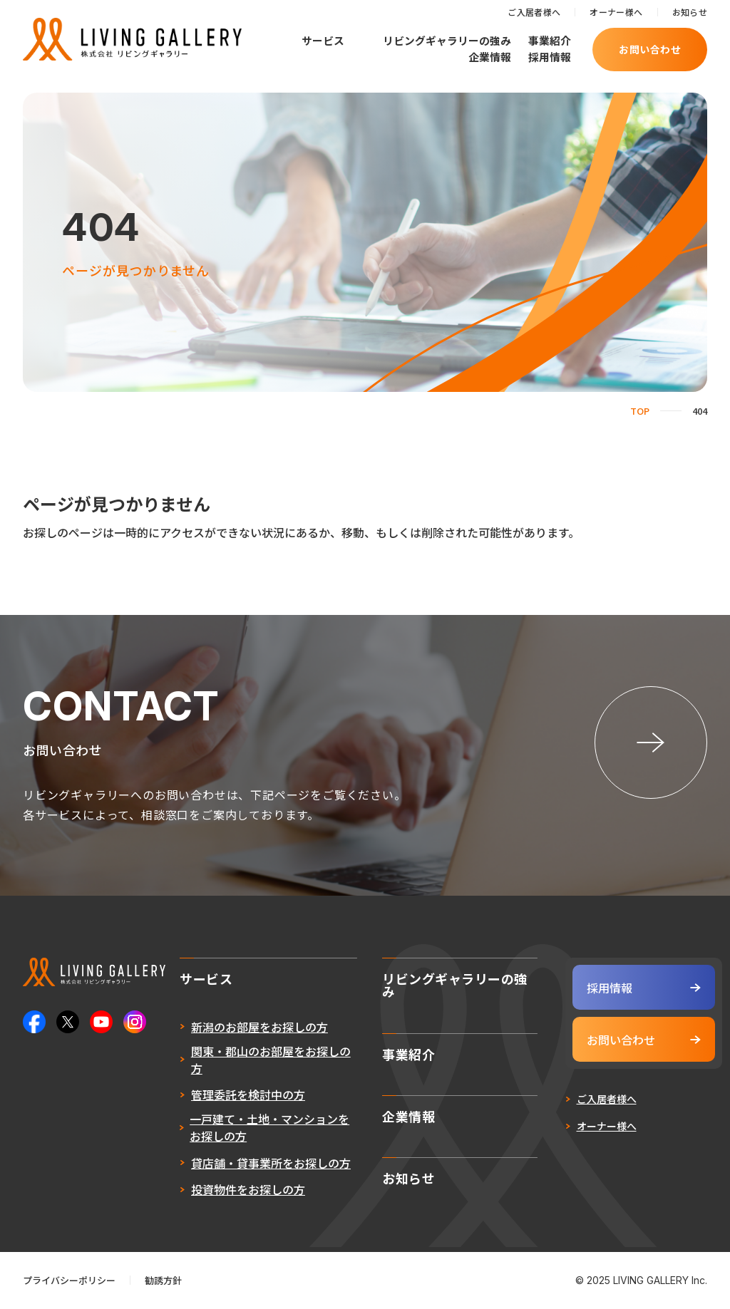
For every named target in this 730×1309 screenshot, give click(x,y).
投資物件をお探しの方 (248, 1189)
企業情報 (489, 56)
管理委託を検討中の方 (248, 1094)
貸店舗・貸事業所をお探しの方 (271, 1162)
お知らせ (689, 12)
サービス (323, 41)
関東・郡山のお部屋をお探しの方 (271, 1059)
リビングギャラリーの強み (447, 40)
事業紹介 (549, 40)
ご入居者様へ (534, 12)
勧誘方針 (163, 1280)
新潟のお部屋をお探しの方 (259, 1026)
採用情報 (549, 56)
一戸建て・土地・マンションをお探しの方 (269, 1127)
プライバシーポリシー (69, 1280)
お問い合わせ (650, 49)
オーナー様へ (616, 12)
